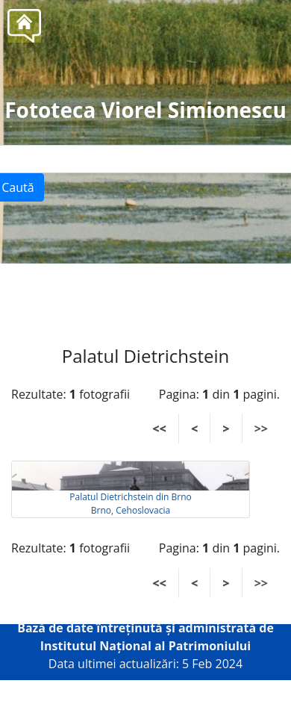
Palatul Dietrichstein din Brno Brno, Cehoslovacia (130, 503)
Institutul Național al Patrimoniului (145, 646)
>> (261, 428)
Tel (173, 297)
